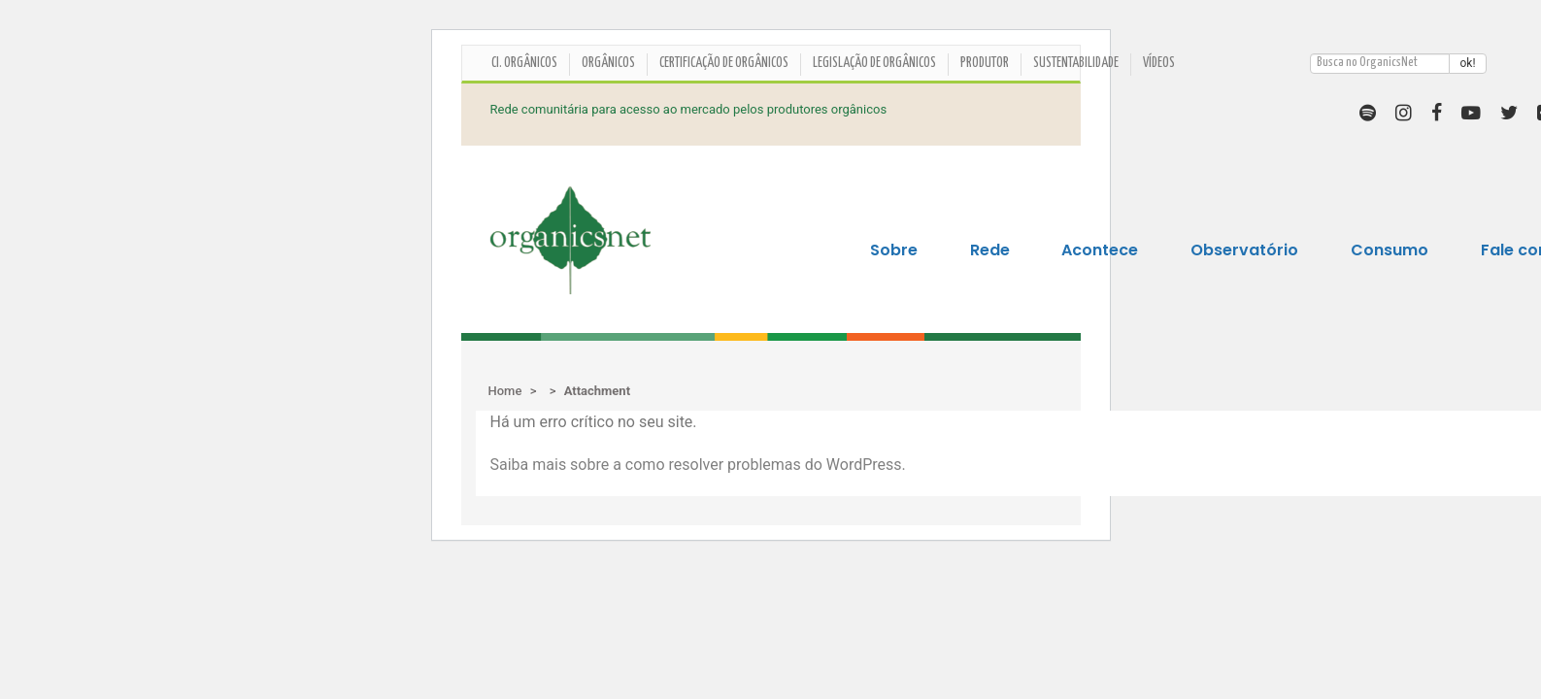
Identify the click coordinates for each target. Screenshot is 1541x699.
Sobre (894, 250)
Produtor (984, 63)
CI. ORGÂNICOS (524, 63)
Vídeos (1159, 63)
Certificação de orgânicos (723, 63)
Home (505, 390)
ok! (1467, 63)
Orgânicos (608, 63)
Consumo (1389, 250)
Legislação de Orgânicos (874, 63)
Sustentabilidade (1076, 63)
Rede (990, 250)
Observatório (1244, 250)
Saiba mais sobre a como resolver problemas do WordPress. (698, 464)
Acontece (1099, 250)
